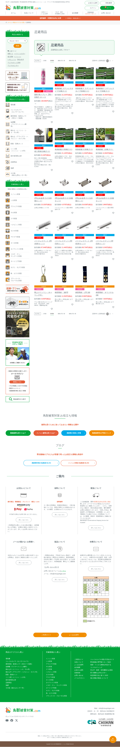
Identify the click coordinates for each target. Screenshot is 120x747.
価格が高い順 (72, 61)
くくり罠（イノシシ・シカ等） (16, 677)
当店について (78, 662)
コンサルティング (96, 667)
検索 (17, 46)
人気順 (44, 61)
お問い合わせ (78, 675)
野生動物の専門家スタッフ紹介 (100, 662)
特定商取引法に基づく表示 (99, 675)
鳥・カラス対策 (51, 693)
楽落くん (10, 54)
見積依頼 (77, 673)
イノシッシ (17, 57)
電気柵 (8, 659)
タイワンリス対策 (52, 683)
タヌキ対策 (49, 675)
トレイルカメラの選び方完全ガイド (102, 659)
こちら (63, 571)
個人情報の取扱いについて (99, 678)
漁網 (7, 685)
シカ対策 (49, 661)
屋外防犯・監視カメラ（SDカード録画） (19, 664)
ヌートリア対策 (51, 688)
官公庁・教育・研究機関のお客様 (101, 670)
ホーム (10, 22)
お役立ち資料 (78, 670)
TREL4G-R (20, 60)
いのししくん (12, 60)
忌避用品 (9, 683)
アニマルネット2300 (14, 63)
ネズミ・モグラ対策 (52, 691)
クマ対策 (49, 669)
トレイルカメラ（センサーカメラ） (17, 661)
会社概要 (77, 667)
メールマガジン (79, 678)
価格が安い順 (61, 61)
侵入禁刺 (10, 57)
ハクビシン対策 (51, 672)
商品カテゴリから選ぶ (19, 22)
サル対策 (49, 667)
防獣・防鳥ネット (11, 675)
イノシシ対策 (50, 659)
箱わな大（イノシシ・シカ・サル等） (18, 669)
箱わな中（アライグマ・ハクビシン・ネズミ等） (22, 672)
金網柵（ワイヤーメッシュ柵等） (17, 667)
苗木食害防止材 (11, 680)
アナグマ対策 (50, 677)
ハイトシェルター (19, 54)
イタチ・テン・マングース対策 (56, 685)
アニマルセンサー (13, 65)
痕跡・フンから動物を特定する (100, 665)
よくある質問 (78, 665)
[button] (112, 60)
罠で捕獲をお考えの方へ (98, 673)
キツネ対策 (49, 680)
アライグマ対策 (51, 664)
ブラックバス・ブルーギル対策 (56, 696)
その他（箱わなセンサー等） (15, 688)
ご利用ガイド (78, 659)
